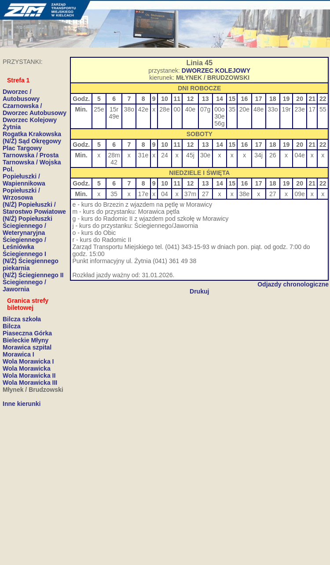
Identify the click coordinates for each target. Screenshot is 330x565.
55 (322, 109)
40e (190, 109)
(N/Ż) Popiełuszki (27, 218)
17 (312, 109)
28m (114, 155)
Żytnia (12, 126)
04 (164, 193)
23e (299, 109)
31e (143, 155)
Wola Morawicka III (30, 382)
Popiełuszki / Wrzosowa (21, 194)
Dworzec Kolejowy (30, 119)
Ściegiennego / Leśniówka (24, 243)
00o (219, 109)
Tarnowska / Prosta (31, 155)
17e (143, 193)
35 (231, 109)
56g (219, 123)
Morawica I (18, 354)
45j (190, 155)
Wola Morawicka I (28, 361)
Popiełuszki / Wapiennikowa (24, 180)
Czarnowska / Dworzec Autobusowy (34, 109)
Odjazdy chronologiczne (293, 284)
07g (205, 109)
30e (219, 116)
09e (299, 193)
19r (286, 109)
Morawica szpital (27, 347)
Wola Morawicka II (29, 375)
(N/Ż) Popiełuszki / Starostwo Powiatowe (34, 208)
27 (205, 193)
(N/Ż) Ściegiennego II (33, 275)
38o (129, 109)
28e (164, 109)
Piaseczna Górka (27, 333)
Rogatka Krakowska (32, 134)
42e (143, 109)
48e (258, 109)
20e (244, 109)
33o (273, 109)
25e (99, 109)
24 (164, 155)
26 (272, 155)
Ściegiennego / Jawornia (24, 286)
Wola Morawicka (27, 368)
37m (190, 193)
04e (299, 155)
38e (244, 193)
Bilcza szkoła (22, 319)
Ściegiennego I (24, 253)
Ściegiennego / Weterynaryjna (24, 229)
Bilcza (11, 326)
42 (113, 162)
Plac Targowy (22, 148)
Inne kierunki (21, 403)
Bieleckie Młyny (25, 340)
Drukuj (199, 291)
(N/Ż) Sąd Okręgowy (32, 141)
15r (114, 109)
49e (114, 116)
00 (176, 109)
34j (258, 155)
